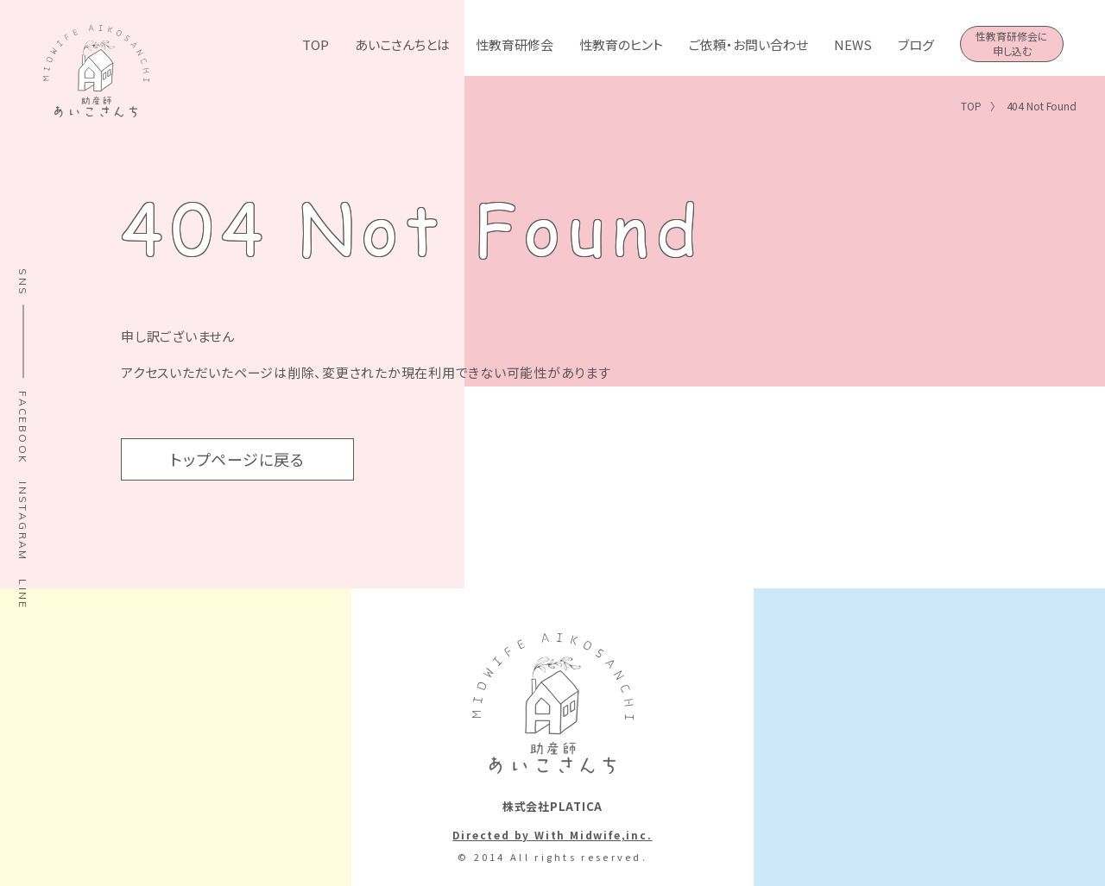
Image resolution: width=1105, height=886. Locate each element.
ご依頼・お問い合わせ (748, 44)
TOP (315, 44)
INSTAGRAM (22, 521)
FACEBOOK (22, 427)
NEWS (853, 44)
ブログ (916, 44)
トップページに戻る (237, 459)
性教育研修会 (514, 44)
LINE (22, 594)
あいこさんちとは (402, 44)
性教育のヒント (621, 44)
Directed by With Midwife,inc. (552, 834)
